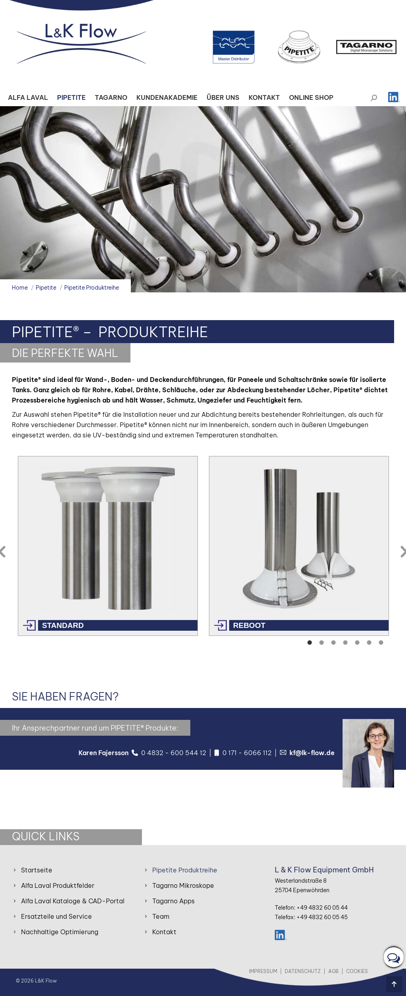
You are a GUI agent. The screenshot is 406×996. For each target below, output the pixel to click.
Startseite (36, 870)
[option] (107, 546)
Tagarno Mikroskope (183, 885)
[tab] (309, 642)
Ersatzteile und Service (56, 916)
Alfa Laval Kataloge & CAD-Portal (72, 901)
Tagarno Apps (173, 901)
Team (160, 916)
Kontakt (164, 932)
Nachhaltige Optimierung (59, 932)
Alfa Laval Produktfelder (57, 885)
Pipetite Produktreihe (184, 870)
